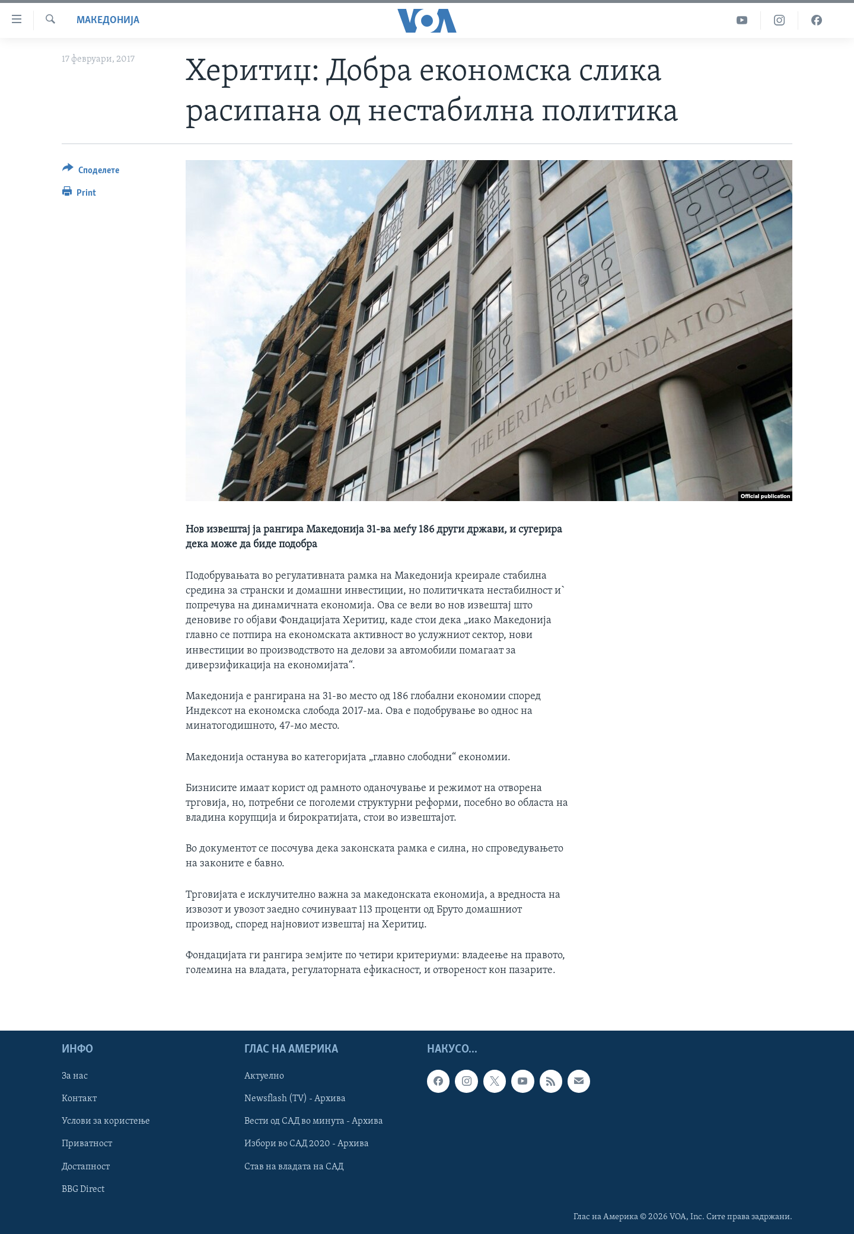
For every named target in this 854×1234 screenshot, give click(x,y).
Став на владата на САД (293, 1166)
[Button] (90, 172)
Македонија (108, 20)
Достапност (86, 1166)
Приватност (87, 1144)
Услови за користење (106, 1121)
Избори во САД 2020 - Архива (306, 1144)
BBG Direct (83, 1189)
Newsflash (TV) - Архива (295, 1099)
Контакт (79, 1099)
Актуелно (264, 1076)
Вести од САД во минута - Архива (313, 1121)
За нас (75, 1076)
